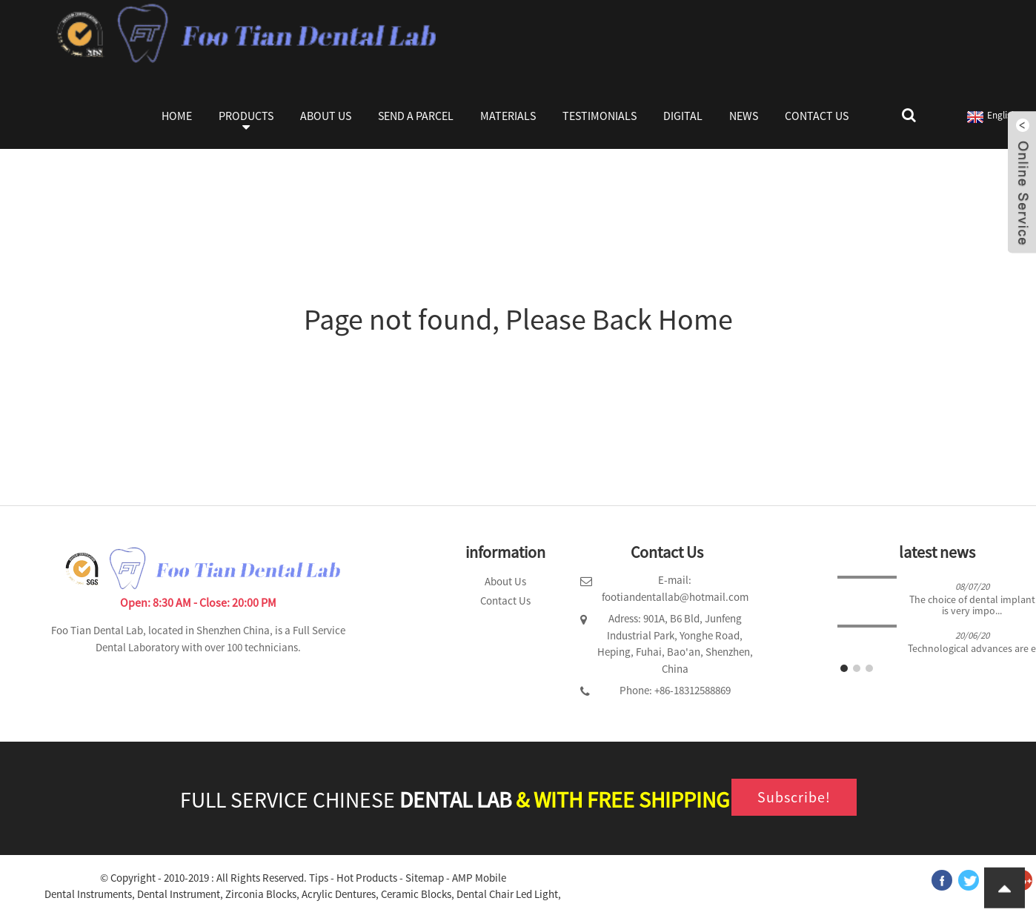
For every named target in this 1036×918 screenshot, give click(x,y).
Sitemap (424, 878)
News (743, 115)
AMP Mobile (479, 878)
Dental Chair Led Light (507, 894)
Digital (683, 115)
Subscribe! (794, 797)
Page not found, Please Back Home (518, 319)
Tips (318, 878)
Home (177, 115)
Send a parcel (416, 115)
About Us (325, 115)
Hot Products (366, 878)
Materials (508, 115)
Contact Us (817, 115)
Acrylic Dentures (339, 894)
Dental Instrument (178, 894)
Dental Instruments (88, 894)
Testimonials (599, 115)
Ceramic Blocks (416, 894)
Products (246, 123)
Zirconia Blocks (260, 894)
